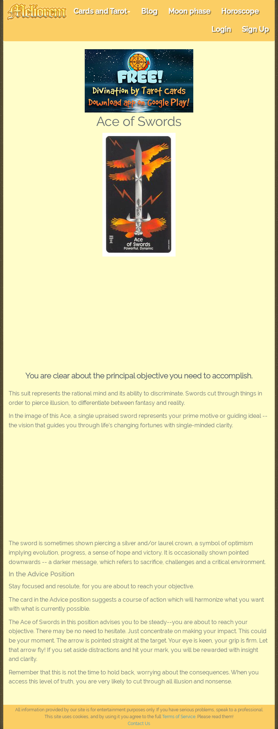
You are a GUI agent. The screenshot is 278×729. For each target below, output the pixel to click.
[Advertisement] (139, 310)
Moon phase (189, 11)
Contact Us (139, 723)
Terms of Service (178, 716)
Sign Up (255, 29)
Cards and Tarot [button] (101, 11)
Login (221, 29)
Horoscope (240, 11)
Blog (149, 11)
